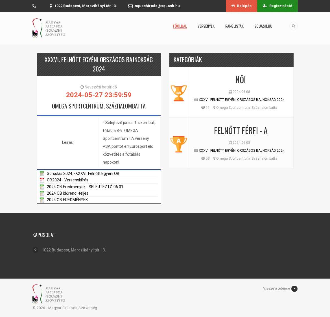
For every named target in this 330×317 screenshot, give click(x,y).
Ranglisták (234, 26)
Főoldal (180, 26)
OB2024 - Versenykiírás (67, 180)
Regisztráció (277, 6)
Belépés (241, 6)
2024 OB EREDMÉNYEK (67, 199)
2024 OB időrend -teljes (67, 193)
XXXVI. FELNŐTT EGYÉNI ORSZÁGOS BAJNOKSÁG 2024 (242, 100)
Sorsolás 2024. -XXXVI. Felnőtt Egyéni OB (83, 173)
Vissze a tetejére (280, 289)
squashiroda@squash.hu (157, 6)
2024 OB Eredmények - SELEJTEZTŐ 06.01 (85, 186)
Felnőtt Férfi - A (241, 130)
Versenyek (206, 26)
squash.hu (263, 26)
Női (240, 79)
